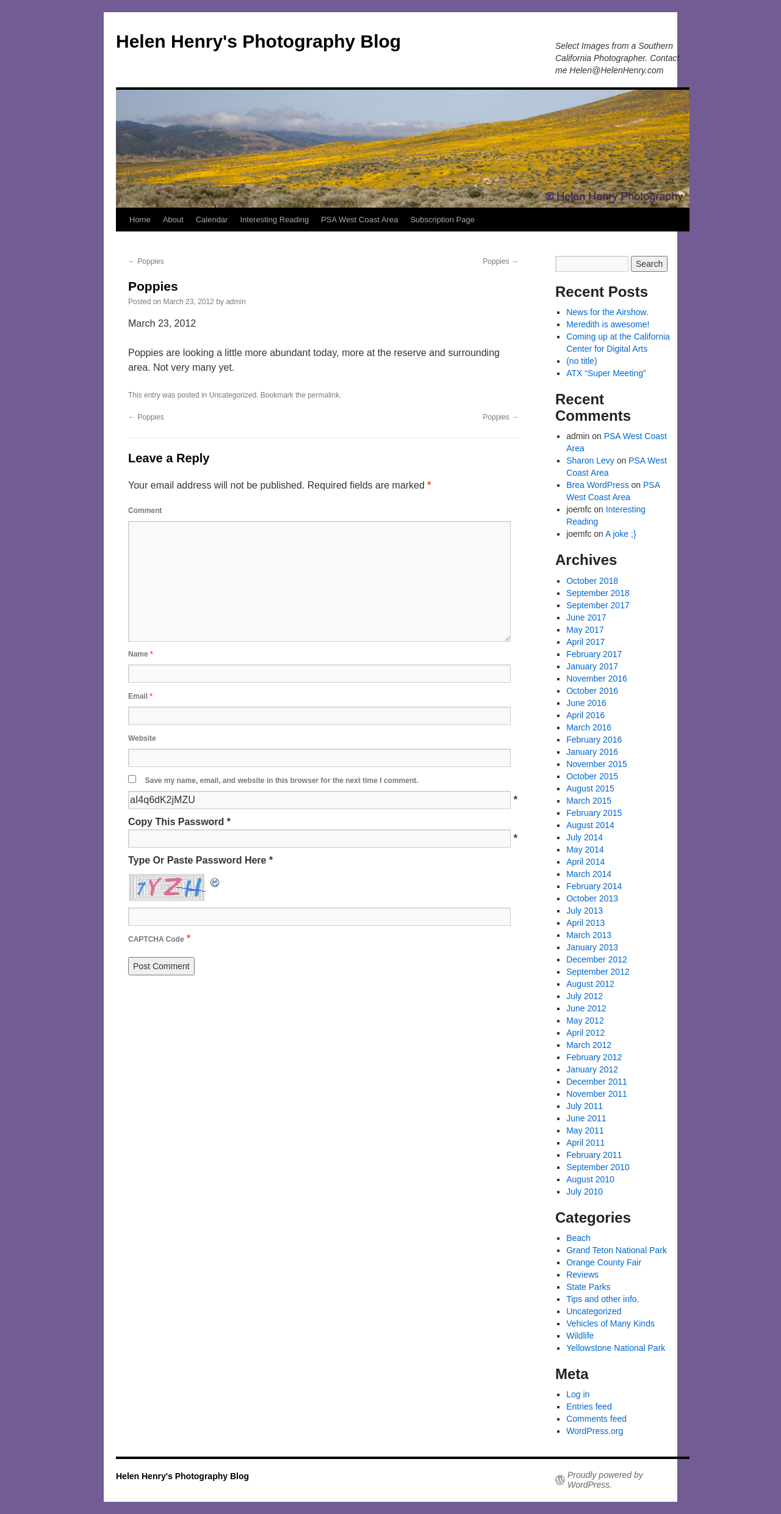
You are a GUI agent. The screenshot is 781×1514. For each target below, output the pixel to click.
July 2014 (584, 837)
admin (236, 301)
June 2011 (586, 1118)
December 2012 (596, 959)
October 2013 (592, 898)
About (173, 219)
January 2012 (592, 1069)
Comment (145, 510)
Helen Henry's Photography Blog (258, 41)
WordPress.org (594, 1431)
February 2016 (594, 739)
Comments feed (596, 1419)
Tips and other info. (602, 1299)
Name (140, 654)
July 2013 (584, 910)
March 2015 (588, 801)
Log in (577, 1394)
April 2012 (585, 1033)
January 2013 (592, 947)
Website (142, 738)
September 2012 (598, 972)
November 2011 (596, 1094)
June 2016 (586, 703)
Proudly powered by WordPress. (605, 1480)
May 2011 (584, 1130)
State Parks (588, 1287)
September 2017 (598, 605)
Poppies (146, 261)
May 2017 (584, 630)
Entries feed (589, 1406)
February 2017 (594, 654)
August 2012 (590, 984)
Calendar (212, 219)
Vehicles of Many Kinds (610, 1323)
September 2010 (598, 1167)
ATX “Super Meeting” (606, 373)
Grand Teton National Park (616, 1250)
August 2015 (590, 788)
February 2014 (594, 886)
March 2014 (588, 874)
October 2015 (592, 776)
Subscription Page (442, 219)
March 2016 (588, 727)
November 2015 (596, 764)
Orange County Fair (603, 1262)
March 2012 (588, 1045)
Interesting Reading (274, 219)
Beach (578, 1238)
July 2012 (584, 996)
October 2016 (592, 691)
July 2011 (584, 1106)
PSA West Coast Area (359, 219)
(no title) (581, 361)
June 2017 (586, 617)
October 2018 (592, 581)
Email (140, 696)
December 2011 (596, 1081)
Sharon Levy (590, 460)
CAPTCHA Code (156, 939)
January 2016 (592, 752)
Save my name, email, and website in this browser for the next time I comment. (281, 780)
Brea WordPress (597, 485)
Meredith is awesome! (607, 324)
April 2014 (585, 862)
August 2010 (590, 1179)
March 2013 (588, 935)
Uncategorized (232, 395)
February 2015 (594, 813)
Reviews (582, 1274)
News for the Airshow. (607, 312)
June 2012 (586, 1008)
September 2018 (598, 593)
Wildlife (580, 1336)
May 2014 (584, 849)
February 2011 (594, 1155)
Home (140, 219)
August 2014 (590, 825)
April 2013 (585, 923)
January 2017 (592, 666)
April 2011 (585, 1143)
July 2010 (584, 1191)
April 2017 (585, 642)
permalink (323, 395)
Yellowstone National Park (615, 1348)
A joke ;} (620, 534)
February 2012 (594, 1057)
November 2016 (596, 678)
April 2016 (585, 715)
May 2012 (584, 1020)
